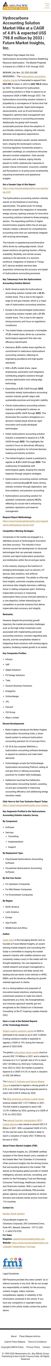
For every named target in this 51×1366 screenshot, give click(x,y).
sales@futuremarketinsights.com (29, 1239)
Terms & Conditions (37, 1341)
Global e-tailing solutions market (18, 1031)
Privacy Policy (33, 1347)
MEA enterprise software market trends (25, 1099)
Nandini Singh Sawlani (14, 1213)
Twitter (15, 1246)
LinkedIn (7, 1246)
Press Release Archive (29, 1336)
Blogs (22, 1246)
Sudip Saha (8, 940)
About (14, 1336)
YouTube (31, 1246)
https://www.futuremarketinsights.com (30, 1242)
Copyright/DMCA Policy (12, 1347)
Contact (46, 1347)
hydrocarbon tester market (26, 1052)
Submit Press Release (14, 1341)
